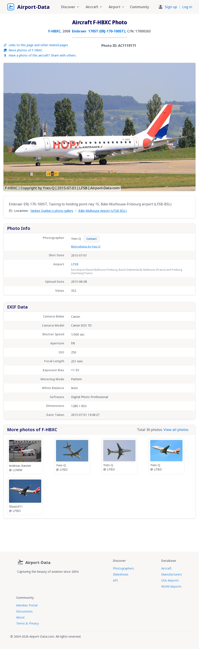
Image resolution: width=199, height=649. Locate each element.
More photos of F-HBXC (23, 50)
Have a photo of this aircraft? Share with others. (39, 55)
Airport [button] (117, 7)
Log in (187, 7)
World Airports (171, 586)
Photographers (123, 568)
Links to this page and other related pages (35, 45)
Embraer (79, 31)
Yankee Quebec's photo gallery (51, 211)
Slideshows (120, 574)
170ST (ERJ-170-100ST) (106, 31)
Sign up (171, 7)
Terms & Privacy (27, 623)
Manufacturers (171, 574)
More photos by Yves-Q (85, 246)
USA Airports (170, 580)
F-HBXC (54, 31)
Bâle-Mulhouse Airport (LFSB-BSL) (102, 211)
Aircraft (166, 568)
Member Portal (26, 605)
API (115, 580)
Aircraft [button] (94, 7)
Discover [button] (70, 7)
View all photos (176, 429)
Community (139, 7)
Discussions (24, 611)
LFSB (74, 264)
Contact (91, 239)
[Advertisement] (99, 533)
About (20, 617)
